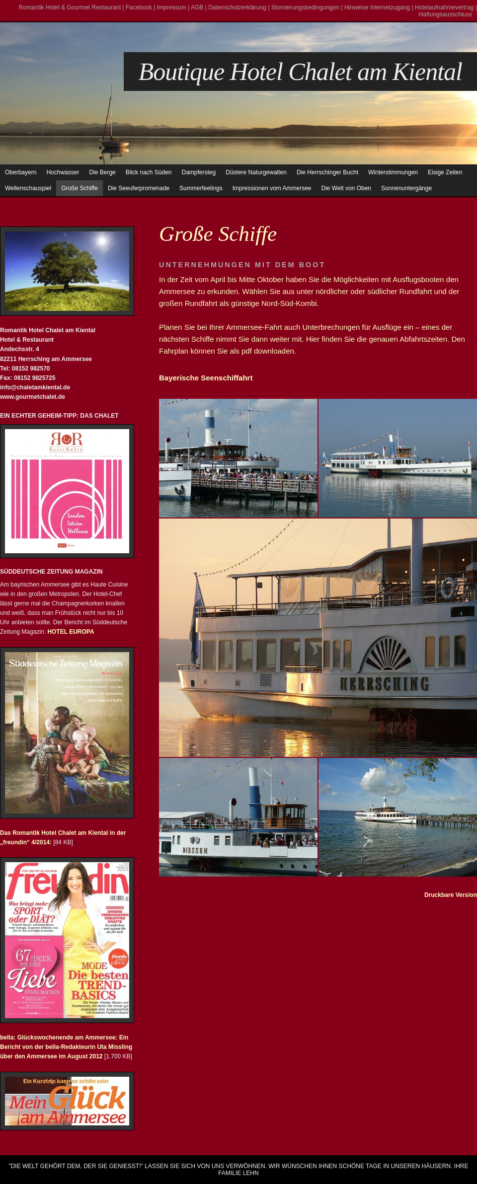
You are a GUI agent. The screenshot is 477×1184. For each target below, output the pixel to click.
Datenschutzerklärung (237, 7)
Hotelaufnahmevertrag (444, 7)
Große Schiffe (79, 188)
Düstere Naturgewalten (256, 172)
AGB (197, 7)
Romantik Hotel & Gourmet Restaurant (70, 7)
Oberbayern (20, 172)
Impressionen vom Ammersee (272, 188)
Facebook (139, 7)
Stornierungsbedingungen (305, 7)
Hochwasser (62, 172)
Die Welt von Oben (346, 188)
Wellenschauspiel (28, 188)
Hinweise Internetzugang (377, 7)
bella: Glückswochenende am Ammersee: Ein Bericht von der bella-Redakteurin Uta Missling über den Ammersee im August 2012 (66, 1047)
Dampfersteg (199, 172)
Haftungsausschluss (445, 14)
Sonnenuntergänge (406, 188)
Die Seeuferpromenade (138, 188)
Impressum (171, 7)
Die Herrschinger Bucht (327, 172)
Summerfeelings (201, 188)
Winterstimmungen (393, 172)
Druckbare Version (450, 894)
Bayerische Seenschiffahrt (205, 377)
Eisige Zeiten (445, 172)
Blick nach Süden (149, 172)
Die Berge (102, 172)
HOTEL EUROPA (70, 631)
